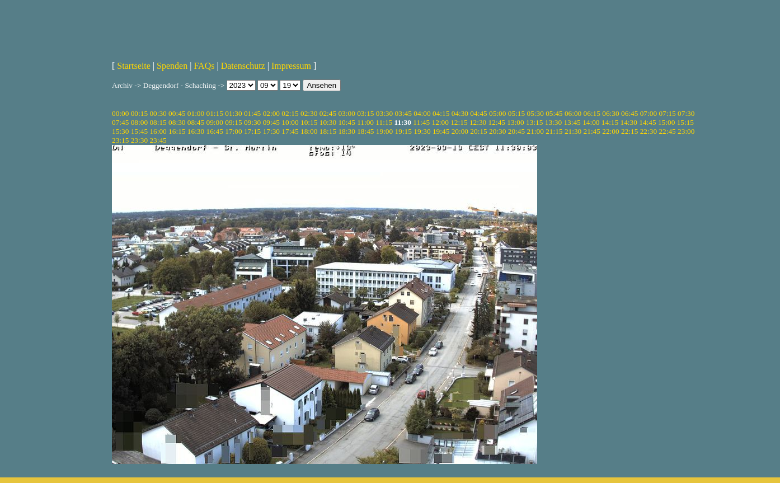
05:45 (554, 113)
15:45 (139, 131)
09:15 (233, 122)
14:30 (629, 122)
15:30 (120, 131)
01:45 (252, 113)
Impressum (291, 66)
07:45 (120, 122)
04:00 (422, 113)
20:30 (497, 131)
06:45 (629, 113)
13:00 (515, 122)
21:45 (592, 131)
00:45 (176, 113)
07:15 (667, 113)
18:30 (346, 131)
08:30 (176, 122)
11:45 (421, 122)
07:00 (648, 113)
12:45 (496, 122)
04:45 (478, 113)
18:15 (327, 131)
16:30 (195, 131)
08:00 (139, 122)
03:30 (384, 113)
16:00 (157, 131)
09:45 (271, 122)
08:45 (195, 122)
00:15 (139, 113)
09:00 (214, 122)
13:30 (553, 122)
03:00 (346, 113)
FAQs (204, 66)
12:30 (477, 122)
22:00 (610, 131)
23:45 (157, 140)
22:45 (667, 131)
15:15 (685, 122)
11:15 (383, 122)
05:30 (535, 113)
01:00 (195, 113)
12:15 (458, 122)
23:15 (120, 140)
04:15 (441, 113)
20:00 (460, 131)
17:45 (289, 131)
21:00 (535, 131)
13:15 (534, 122)
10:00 (289, 122)
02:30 (308, 113)
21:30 (573, 131)
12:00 (440, 122)
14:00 (590, 122)
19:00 (384, 131)
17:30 (271, 131)
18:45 (365, 131)
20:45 (516, 131)
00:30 (157, 113)
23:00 (686, 131)
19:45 (441, 131)
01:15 (214, 113)
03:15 (365, 113)
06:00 (573, 113)
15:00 (666, 122)
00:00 (120, 113)
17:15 (252, 131)
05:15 (516, 113)
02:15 (289, 113)
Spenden (172, 66)
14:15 (610, 122)
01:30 (233, 113)
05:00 (497, 113)
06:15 (592, 113)
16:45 (214, 131)
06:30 (610, 113)
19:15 (403, 131)
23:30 (139, 140)
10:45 (346, 122)
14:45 (647, 122)
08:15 (157, 122)
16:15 (176, 131)
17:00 (233, 131)
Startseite (134, 66)
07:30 (686, 113)
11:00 (365, 122)
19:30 (422, 131)
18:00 (308, 131)
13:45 (571, 122)
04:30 (460, 113)
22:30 (648, 131)
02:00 (271, 113)
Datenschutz (243, 66)
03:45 (403, 113)
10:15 (308, 122)
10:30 (327, 122)
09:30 (252, 122)
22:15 (629, 131)
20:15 (478, 131)
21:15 (554, 131)
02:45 (327, 113)
